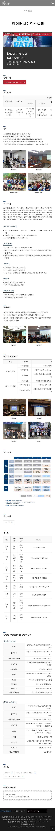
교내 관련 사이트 (37, 811)
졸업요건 (9, 522)
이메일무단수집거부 (19, 811)
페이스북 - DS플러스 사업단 (14, 777)
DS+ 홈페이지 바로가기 (15, 82)
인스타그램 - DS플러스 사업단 (26, 773)
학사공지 (9, 773)
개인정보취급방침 (5, 811)
